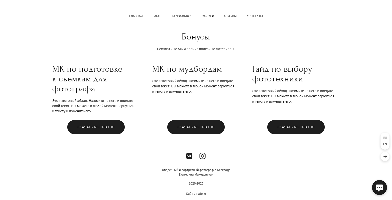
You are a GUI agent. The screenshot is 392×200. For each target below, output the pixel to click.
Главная (136, 16)
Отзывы (230, 16)
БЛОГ (156, 16)
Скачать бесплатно (96, 127)
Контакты (254, 16)
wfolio (202, 194)
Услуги (208, 16)
